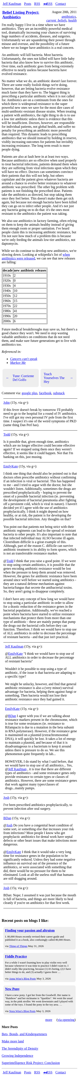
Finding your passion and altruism (30, 930)
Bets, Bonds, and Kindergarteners (24, 1034)
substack (59, 393)
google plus (29, 393)
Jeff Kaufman (12, 3)
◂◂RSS (47, 3)
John (6, 402)
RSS (37, 3)
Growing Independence (17, 1055)
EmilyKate (10, 466)
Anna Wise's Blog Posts (22, 978)
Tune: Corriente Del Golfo (20, 378)
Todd (6, 434)
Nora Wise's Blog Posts (22, 1011)
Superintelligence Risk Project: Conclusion (31, 1063)
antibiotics (69, 16)
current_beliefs (56, 20)
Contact (60, 3)
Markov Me (18, 362)
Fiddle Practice (16, 956)
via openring (66, 1020)
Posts (27, 3)
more (48, 1020)
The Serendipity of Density (20, 1048)
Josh (6, 797)
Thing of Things (18, 946)
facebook (45, 393)
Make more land (13, 1041)
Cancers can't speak (23, 359)
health (72, 20)
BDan (12, 716)
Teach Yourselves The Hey (58, 377)
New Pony (12, 989)
